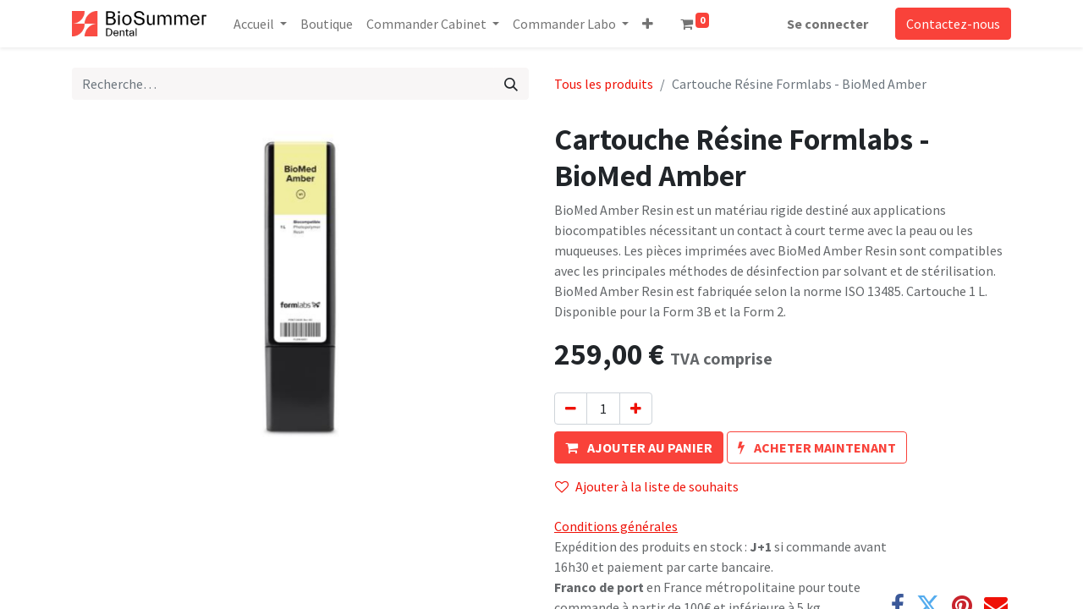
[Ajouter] (635, 408)
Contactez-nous (953, 23)
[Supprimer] (570, 408)
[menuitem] (327, 24)
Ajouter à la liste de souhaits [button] (647, 486)
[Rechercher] (511, 84)
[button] (647, 24)
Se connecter (827, 23)
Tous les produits (603, 83)
